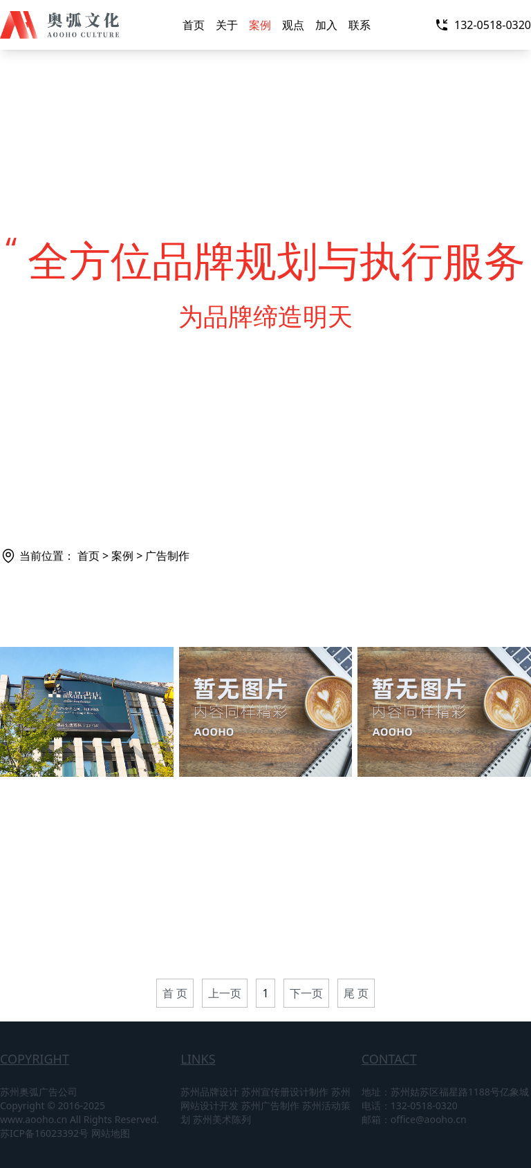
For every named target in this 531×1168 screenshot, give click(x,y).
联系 (359, 24)
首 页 (174, 993)
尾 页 (356, 993)
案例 (260, 24)
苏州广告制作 (270, 1105)
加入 (326, 24)
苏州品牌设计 (209, 1091)
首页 (194, 24)
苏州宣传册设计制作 (284, 1091)
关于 (227, 24)
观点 (293, 24)
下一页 (306, 993)
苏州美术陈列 (222, 1119)
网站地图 (110, 1133)
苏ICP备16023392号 (44, 1133)
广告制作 (167, 555)
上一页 (224, 993)
